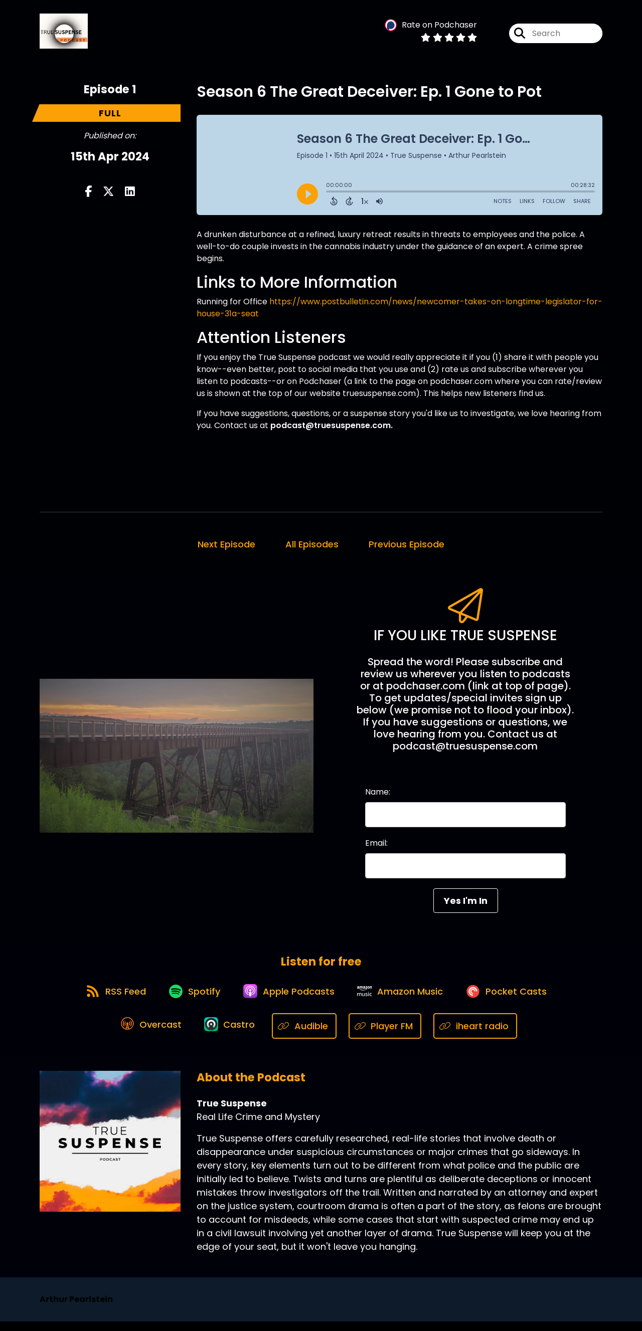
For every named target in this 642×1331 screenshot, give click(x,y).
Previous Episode (406, 547)
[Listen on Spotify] (190, 999)
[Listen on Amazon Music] (404, 999)
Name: (377, 795)
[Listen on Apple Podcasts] (289, 999)
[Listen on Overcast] (149, 1035)
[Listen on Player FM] (389, 1035)
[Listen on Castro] (231, 1035)
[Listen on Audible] (308, 1035)
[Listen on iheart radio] (479, 1035)
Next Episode (226, 547)
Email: (376, 846)
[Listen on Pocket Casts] (514, 999)
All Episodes (312, 547)
